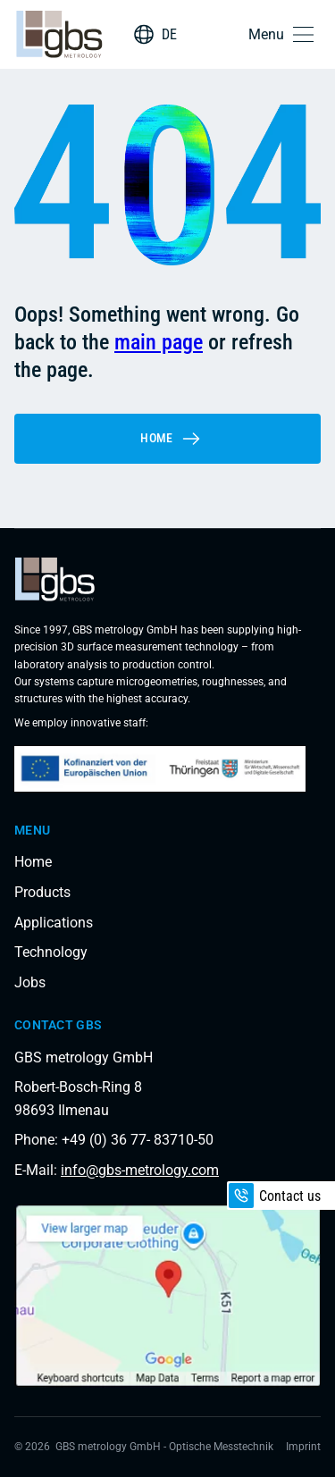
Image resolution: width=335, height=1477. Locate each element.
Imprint (303, 1446)
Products (42, 892)
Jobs (30, 982)
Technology (51, 952)
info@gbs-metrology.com (140, 1170)
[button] (284, 34)
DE (169, 34)
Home (170, 438)
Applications (53, 922)
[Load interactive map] (167, 1296)
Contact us (275, 1195)
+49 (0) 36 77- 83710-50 (138, 1139)
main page (158, 342)
